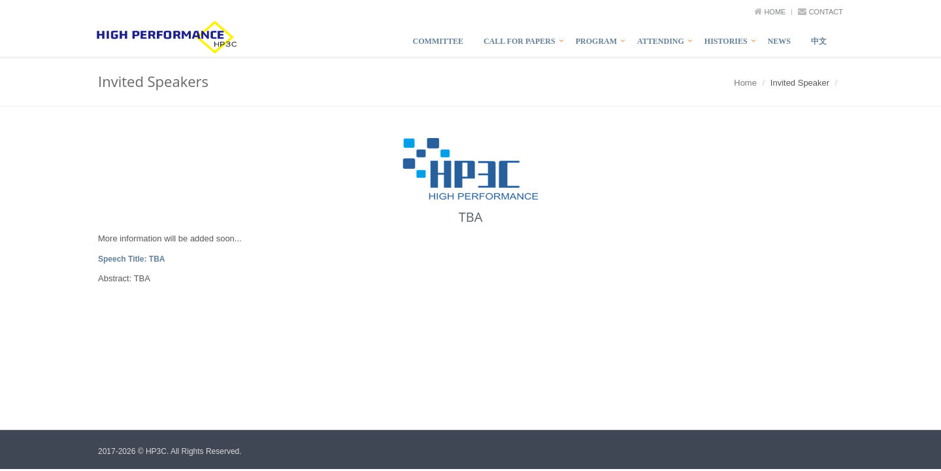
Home (774, 12)
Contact (826, 12)
